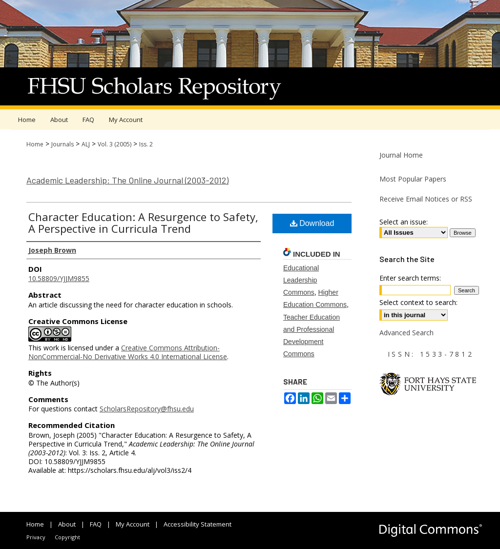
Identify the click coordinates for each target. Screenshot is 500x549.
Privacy (35, 537)
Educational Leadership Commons (301, 280)
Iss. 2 (146, 144)
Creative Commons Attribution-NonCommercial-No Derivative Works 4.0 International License (127, 352)
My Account (132, 524)
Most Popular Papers (412, 178)
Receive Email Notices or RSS (425, 198)
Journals (62, 144)
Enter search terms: (410, 278)
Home (34, 144)
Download (312, 223)
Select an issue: (403, 221)
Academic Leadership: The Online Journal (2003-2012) (127, 180)
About (67, 524)
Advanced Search (406, 332)
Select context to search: (418, 302)
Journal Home (401, 155)
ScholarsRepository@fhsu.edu (147, 408)
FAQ (96, 524)
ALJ (86, 144)
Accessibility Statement (197, 524)
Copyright (67, 537)
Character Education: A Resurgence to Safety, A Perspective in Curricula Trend (143, 222)
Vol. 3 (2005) (114, 144)
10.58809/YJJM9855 (58, 278)
